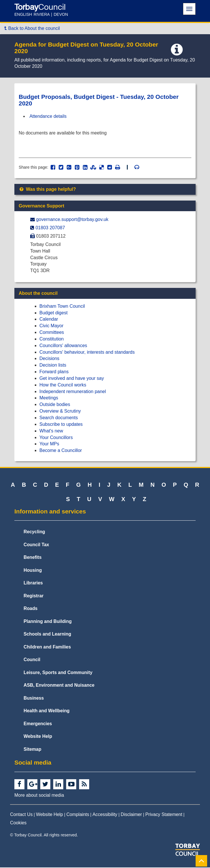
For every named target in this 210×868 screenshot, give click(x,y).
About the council (38, 293)
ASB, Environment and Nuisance (59, 686)
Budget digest (53, 313)
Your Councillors (56, 438)
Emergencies (38, 724)
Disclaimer (131, 815)
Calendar (48, 319)
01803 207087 (50, 228)
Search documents (58, 418)
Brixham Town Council (62, 306)
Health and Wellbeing (47, 711)
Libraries (33, 583)
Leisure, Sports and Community (58, 673)
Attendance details (49, 116)
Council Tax (36, 545)
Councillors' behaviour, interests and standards (87, 352)
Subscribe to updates (61, 424)
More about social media (39, 795)
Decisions (49, 359)
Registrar (34, 596)
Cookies (18, 823)
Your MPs (49, 444)
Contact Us (21, 815)
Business (34, 698)
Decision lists (52, 365)
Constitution (51, 339)
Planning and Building (48, 621)
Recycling (34, 532)
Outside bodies (54, 405)
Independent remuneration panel (72, 392)
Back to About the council (32, 28)
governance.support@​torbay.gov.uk (72, 220)
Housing (33, 570)
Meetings (48, 398)
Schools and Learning (47, 634)
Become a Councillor (60, 451)
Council (32, 660)
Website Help (38, 737)
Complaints (77, 815)
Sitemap (32, 749)
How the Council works (62, 385)
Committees (51, 332)
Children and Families (47, 647)
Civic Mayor (51, 326)
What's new (51, 431)
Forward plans (53, 372)
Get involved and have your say (71, 378)
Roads (30, 609)
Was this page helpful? (47, 189)
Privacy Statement (163, 815)
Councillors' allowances (63, 346)
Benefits (32, 557)
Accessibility (105, 815)
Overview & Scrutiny (60, 411)
